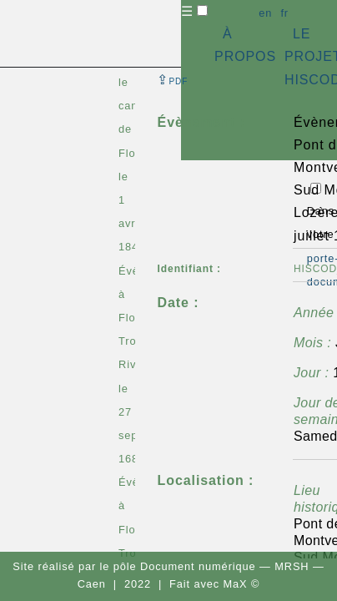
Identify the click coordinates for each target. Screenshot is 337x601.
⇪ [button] (173, 80)
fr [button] (284, 13)
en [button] (265, 13)
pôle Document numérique (184, 566)
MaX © (242, 584)
